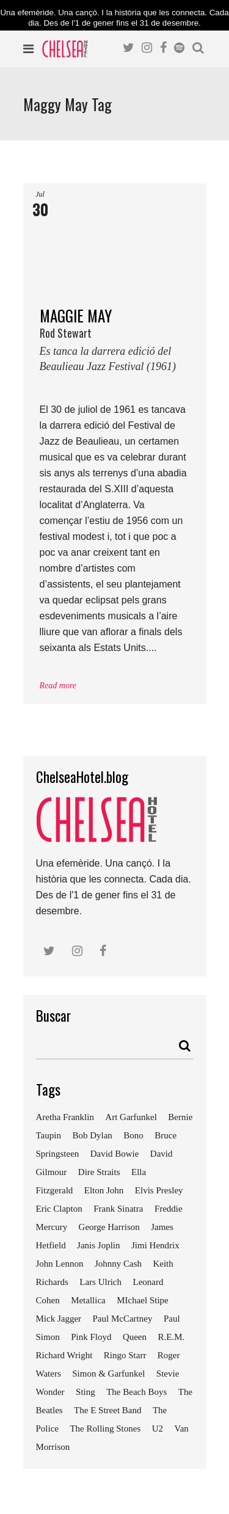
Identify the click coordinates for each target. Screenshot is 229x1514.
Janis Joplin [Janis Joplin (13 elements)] (98, 1245)
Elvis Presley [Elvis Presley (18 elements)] (159, 1190)
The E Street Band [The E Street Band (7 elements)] (107, 1410)
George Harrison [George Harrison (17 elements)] (109, 1227)
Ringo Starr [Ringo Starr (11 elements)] (125, 1355)
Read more (58, 685)
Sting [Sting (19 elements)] (85, 1392)
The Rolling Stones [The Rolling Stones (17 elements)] (105, 1428)
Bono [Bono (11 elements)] (133, 1135)
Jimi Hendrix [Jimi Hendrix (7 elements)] (155, 1245)
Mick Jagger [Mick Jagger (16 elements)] (59, 1318)
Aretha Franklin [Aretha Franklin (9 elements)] (65, 1117)
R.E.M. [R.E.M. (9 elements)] (171, 1337)
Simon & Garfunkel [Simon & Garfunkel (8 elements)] (108, 1373)
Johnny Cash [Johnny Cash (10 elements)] (118, 1263)
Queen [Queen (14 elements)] (135, 1337)
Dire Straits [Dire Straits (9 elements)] (99, 1172)
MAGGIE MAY (115, 344)
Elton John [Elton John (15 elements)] (104, 1190)
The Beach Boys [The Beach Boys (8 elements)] (136, 1392)
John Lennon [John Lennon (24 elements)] (60, 1263)
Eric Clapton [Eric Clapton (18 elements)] (59, 1209)
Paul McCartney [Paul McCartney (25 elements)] (123, 1318)
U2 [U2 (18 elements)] (157, 1428)
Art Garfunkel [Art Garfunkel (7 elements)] (131, 1117)
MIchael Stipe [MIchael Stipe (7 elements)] (143, 1300)
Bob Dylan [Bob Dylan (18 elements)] (92, 1135)
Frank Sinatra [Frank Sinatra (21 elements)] (118, 1209)
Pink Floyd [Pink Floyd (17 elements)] (91, 1337)
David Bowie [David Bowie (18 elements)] (114, 1154)
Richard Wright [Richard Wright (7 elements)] (64, 1355)
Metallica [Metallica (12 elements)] (88, 1300)
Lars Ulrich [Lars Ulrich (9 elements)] (100, 1282)
